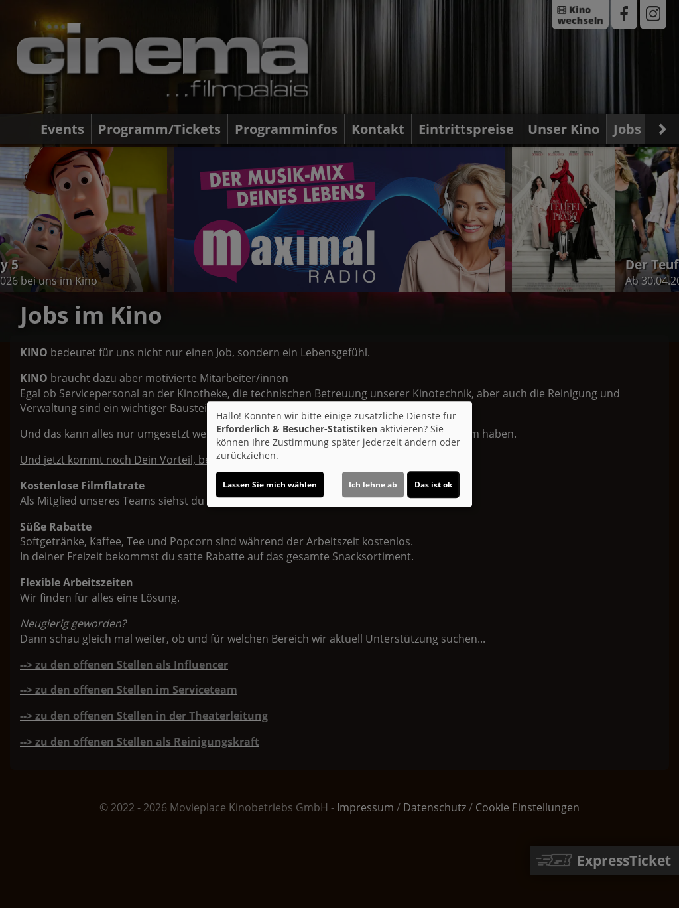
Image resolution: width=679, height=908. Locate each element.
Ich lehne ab (373, 484)
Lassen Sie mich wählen (270, 484)
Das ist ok (433, 484)
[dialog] (339, 454)
